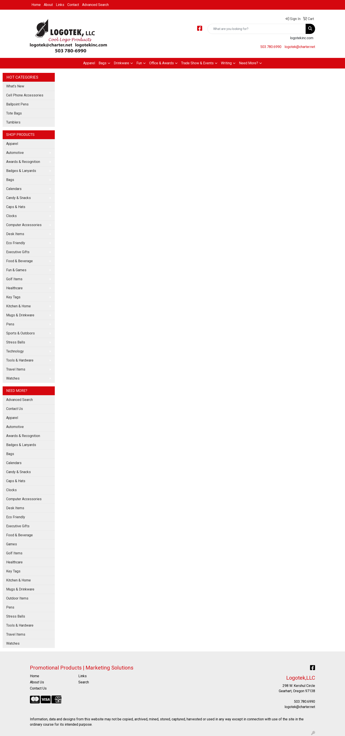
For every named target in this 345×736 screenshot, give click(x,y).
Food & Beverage (19, 261)
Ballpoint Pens (17, 104)
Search (83, 682)
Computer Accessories (24, 225)
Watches (13, 378)
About (48, 5)
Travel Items (15, 369)
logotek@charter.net (299, 47)
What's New (15, 86)
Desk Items (15, 234)
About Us (37, 682)
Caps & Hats (15, 207)
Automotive (15, 153)
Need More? (248, 63)
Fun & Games (16, 270)
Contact (73, 5)
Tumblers (13, 122)
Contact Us (14, 409)
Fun (139, 63)
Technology (15, 351)
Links (60, 5)
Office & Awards (161, 63)
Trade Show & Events (197, 63)
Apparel (89, 63)
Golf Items (14, 279)
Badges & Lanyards (21, 171)
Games (11, 544)
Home (36, 5)
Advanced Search (95, 5)
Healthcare (14, 288)
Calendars (14, 189)
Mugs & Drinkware (20, 315)
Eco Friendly (15, 243)
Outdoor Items (17, 598)
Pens (10, 324)
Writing (226, 63)
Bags (102, 63)
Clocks (11, 216)
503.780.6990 (270, 47)
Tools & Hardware (19, 360)
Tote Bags (14, 113)
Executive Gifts (17, 252)
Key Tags (13, 297)
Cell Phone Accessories (24, 95)
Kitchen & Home (18, 306)
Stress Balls (15, 342)
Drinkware (121, 63)
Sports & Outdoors (20, 333)
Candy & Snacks (18, 198)
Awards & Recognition (23, 162)
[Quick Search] (256, 29)
